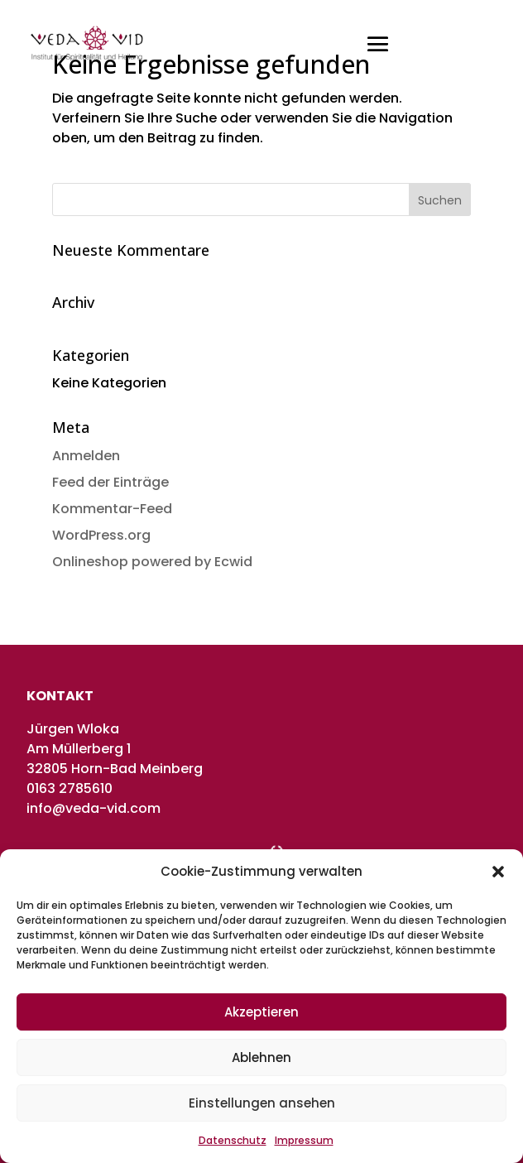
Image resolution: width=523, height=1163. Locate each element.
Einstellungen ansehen (262, 1103)
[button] (498, 871)
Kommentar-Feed (112, 508)
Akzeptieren (261, 1012)
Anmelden (86, 455)
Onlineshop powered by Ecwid (152, 561)
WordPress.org (101, 535)
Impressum (304, 1140)
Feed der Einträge (110, 482)
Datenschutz (232, 1140)
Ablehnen (261, 1057)
